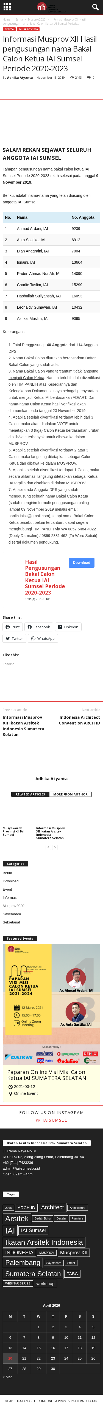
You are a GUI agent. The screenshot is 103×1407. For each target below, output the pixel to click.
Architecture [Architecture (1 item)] (77, 1207)
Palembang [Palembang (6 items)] (22, 1262)
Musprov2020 (37, 19)
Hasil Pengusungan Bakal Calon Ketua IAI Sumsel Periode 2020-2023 (45, 577)
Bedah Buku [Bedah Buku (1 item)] (43, 1218)
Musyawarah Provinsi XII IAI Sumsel (13, 831)
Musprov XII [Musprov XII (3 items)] (74, 1252)
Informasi (10, 898)
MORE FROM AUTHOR (70, 794)
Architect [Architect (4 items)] (52, 1207)
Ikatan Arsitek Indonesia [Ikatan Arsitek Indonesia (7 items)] (44, 1242)
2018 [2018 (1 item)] (8, 1207)
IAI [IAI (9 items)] (10, 1230)
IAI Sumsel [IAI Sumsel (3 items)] (33, 1230)
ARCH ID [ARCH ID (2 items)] (26, 1207)
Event (7, 889)
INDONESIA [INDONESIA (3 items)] (19, 1252)
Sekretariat (11, 922)
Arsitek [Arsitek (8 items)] (17, 1218)
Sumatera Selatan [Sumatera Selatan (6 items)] (33, 1274)
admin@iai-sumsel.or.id (21, 1168)
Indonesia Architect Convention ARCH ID (79, 720)
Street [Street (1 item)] (71, 1262)
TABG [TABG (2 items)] (72, 1273)
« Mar (7, 1377)
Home (6, 19)
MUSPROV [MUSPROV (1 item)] (46, 1252)
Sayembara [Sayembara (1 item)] (54, 1262)
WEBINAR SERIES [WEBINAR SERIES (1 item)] (17, 1283)
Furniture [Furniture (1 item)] (77, 1218)
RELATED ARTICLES (30, 794)
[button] (94, 7)
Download (81, 563)
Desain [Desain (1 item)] (61, 1218)
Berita (19, 19)
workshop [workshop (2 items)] (45, 1283)
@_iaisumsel (51, 1120)
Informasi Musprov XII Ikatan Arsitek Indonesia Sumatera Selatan (23, 725)
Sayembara (12, 914)
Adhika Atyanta (20, 77)
